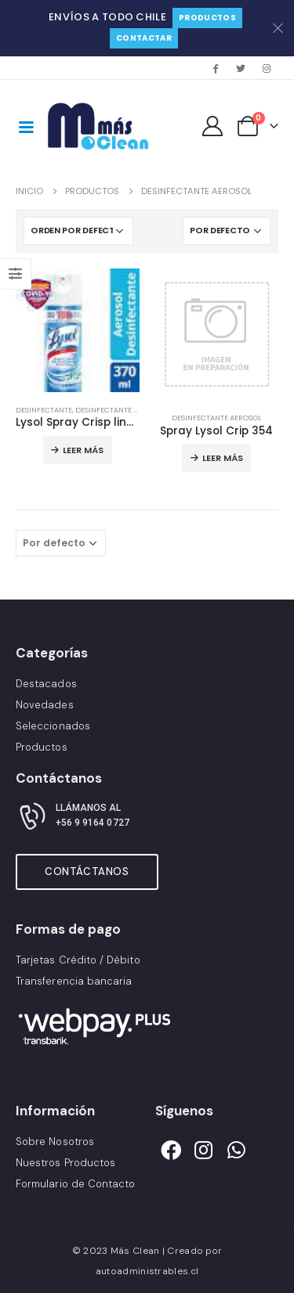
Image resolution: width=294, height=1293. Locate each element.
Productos (207, 17)
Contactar (144, 38)
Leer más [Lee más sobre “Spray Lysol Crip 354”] (222, 458)
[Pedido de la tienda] (78, 231)
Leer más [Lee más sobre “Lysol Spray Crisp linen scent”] (83, 450)
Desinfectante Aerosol (120, 410)
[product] (78, 330)
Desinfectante (44, 410)
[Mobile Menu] (26, 126)
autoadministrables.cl (147, 1271)
